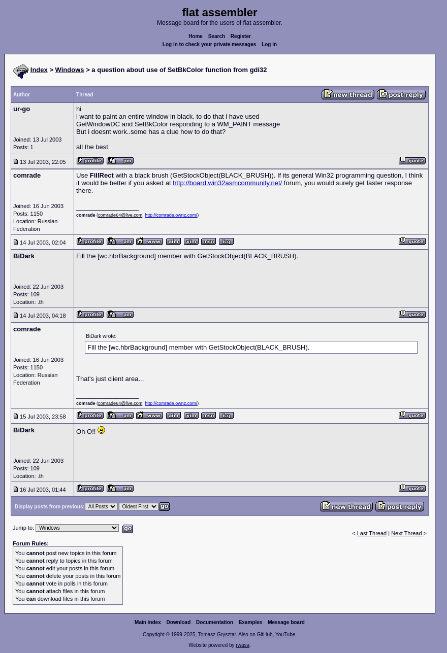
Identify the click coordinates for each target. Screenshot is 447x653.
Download (179, 622)
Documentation (214, 622)
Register (241, 36)
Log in (269, 44)
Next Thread (407, 533)
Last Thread (372, 533)
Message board (286, 622)
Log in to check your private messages (210, 44)
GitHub (264, 634)
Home (195, 36)
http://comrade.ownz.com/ (171, 215)
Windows (69, 70)
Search (216, 36)
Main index (148, 622)
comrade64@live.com (120, 215)
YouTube (285, 634)
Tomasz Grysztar (217, 634)
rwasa (242, 645)
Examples (251, 622)
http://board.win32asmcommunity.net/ (227, 183)
